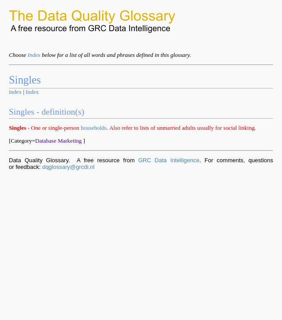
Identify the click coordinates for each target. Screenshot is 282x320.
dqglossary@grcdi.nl (68, 167)
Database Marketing (58, 140)
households (94, 127)
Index (33, 55)
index (15, 91)
